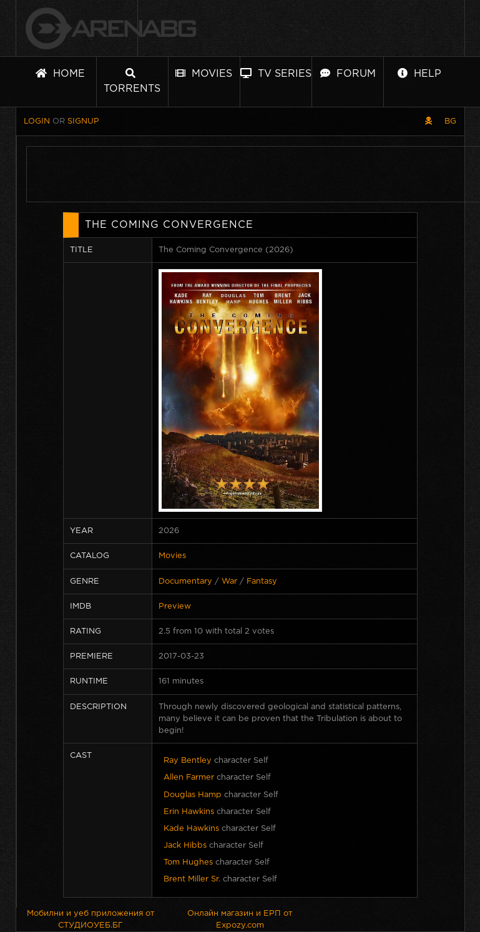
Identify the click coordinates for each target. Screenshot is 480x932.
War (229, 581)
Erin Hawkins (189, 811)
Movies (203, 73)
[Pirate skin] (428, 121)
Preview (175, 606)
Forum (348, 73)
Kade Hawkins (191, 828)
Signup (83, 121)
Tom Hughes (188, 862)
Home (60, 73)
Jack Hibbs (185, 845)
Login (37, 121)
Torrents (132, 81)
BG (450, 121)
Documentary (185, 581)
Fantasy (262, 581)
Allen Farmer (189, 777)
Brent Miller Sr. (192, 879)
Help (419, 73)
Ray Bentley (188, 760)
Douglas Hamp (193, 795)
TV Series (275, 73)
